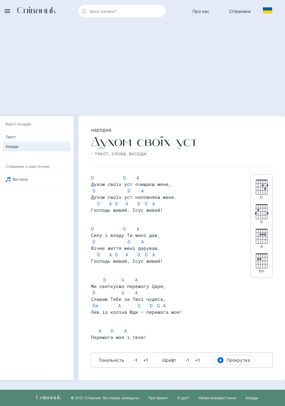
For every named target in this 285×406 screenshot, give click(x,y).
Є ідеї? (183, 398)
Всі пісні (20, 179)
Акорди (12, 146)
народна (101, 130)
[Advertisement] (142, 68)
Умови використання (217, 398)
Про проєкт (158, 398)
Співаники (240, 11)
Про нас (201, 11)
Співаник (36, 11)
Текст (11, 137)
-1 (135, 360)
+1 (145, 360)
